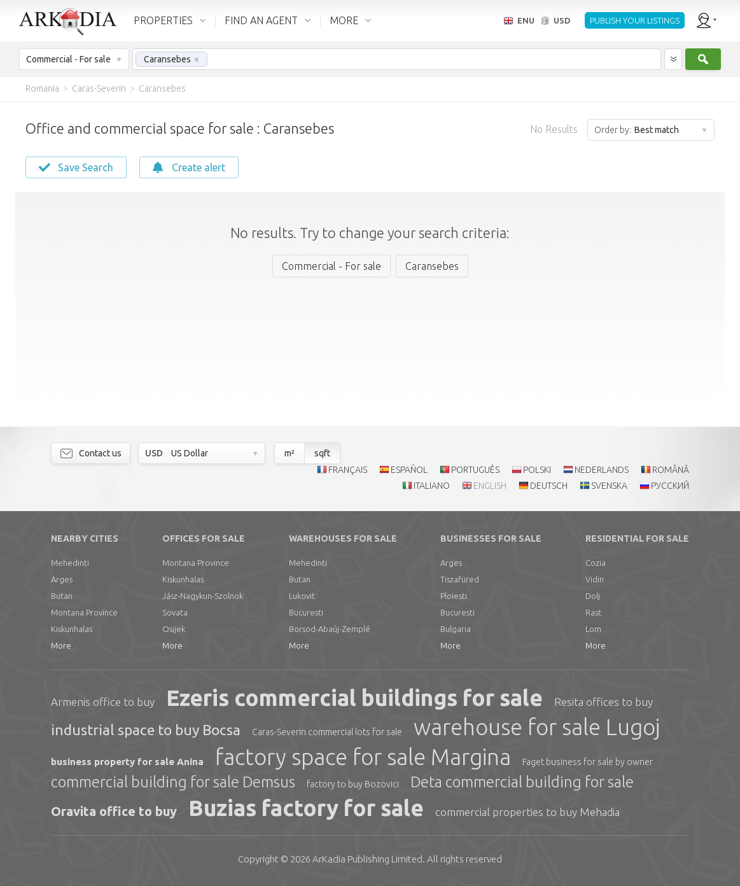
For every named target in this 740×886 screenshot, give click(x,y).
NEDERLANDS (602, 470)
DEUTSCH (549, 486)
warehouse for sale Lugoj (537, 727)
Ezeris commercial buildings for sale (354, 697)
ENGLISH (489, 486)
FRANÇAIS (347, 470)
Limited (367, 859)
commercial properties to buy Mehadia (527, 812)
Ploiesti (453, 595)
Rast (593, 612)
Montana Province (84, 612)
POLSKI (537, 470)
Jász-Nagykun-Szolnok (202, 595)
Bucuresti (306, 612)
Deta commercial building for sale (522, 782)
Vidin (594, 579)
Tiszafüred (459, 579)
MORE (344, 20)
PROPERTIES (163, 20)
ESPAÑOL (409, 470)
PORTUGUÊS (475, 470)
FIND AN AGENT (261, 20)
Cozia (595, 562)
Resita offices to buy (603, 702)
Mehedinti (70, 562)
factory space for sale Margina (363, 757)
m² (289, 453)
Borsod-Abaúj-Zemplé (329, 628)
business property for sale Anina (127, 761)
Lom (593, 628)
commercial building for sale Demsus (173, 782)
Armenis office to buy (103, 702)
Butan (62, 595)
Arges (62, 579)
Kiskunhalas (71, 628)
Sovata (175, 612)
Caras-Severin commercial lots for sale (327, 732)
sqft (322, 453)
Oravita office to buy (114, 811)
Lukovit (302, 595)
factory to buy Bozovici (353, 784)
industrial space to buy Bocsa (146, 730)
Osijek (173, 628)
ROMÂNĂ (670, 470)
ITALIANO (432, 486)
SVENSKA (609, 486)
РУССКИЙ (670, 486)
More (61, 645)
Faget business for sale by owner (587, 762)
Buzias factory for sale (306, 807)
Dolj (592, 595)
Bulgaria (455, 628)
